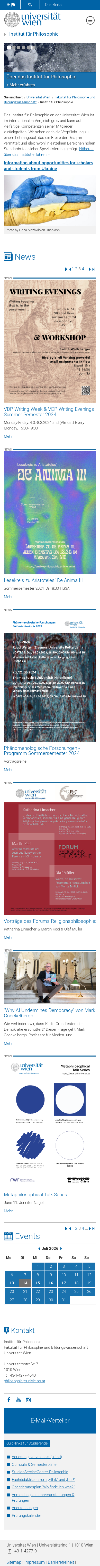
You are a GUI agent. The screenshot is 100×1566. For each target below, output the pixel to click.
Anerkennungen (25, 1508)
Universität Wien (38, 97)
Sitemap (13, 1562)
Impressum (34, 1562)
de (10, 4)
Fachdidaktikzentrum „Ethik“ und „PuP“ (43, 1479)
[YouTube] (18, 1399)
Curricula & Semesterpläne (34, 1464)
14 (25, 1283)
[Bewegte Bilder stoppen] (33, 47)
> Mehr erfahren (20, 85)
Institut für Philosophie (34, 34)
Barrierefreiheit (61, 1562)
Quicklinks (53, 4)
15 (37, 1283)
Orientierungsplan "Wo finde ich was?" (43, 1487)
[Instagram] (28, 1399)
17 (63, 1283)
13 (12, 1283)
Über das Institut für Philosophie (41, 77)
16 (51, 1283)
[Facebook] (9, 1399)
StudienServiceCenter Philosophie (40, 1472)
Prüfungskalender (26, 1515)
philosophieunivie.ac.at (24, 1381)
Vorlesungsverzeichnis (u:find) (37, 1457)
